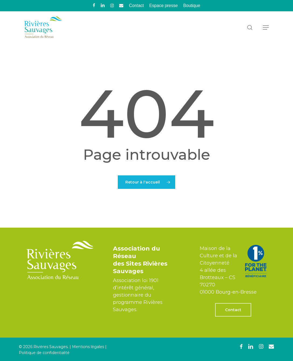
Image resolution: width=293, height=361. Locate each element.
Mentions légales (88, 346)
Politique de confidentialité (44, 352)
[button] (266, 27)
